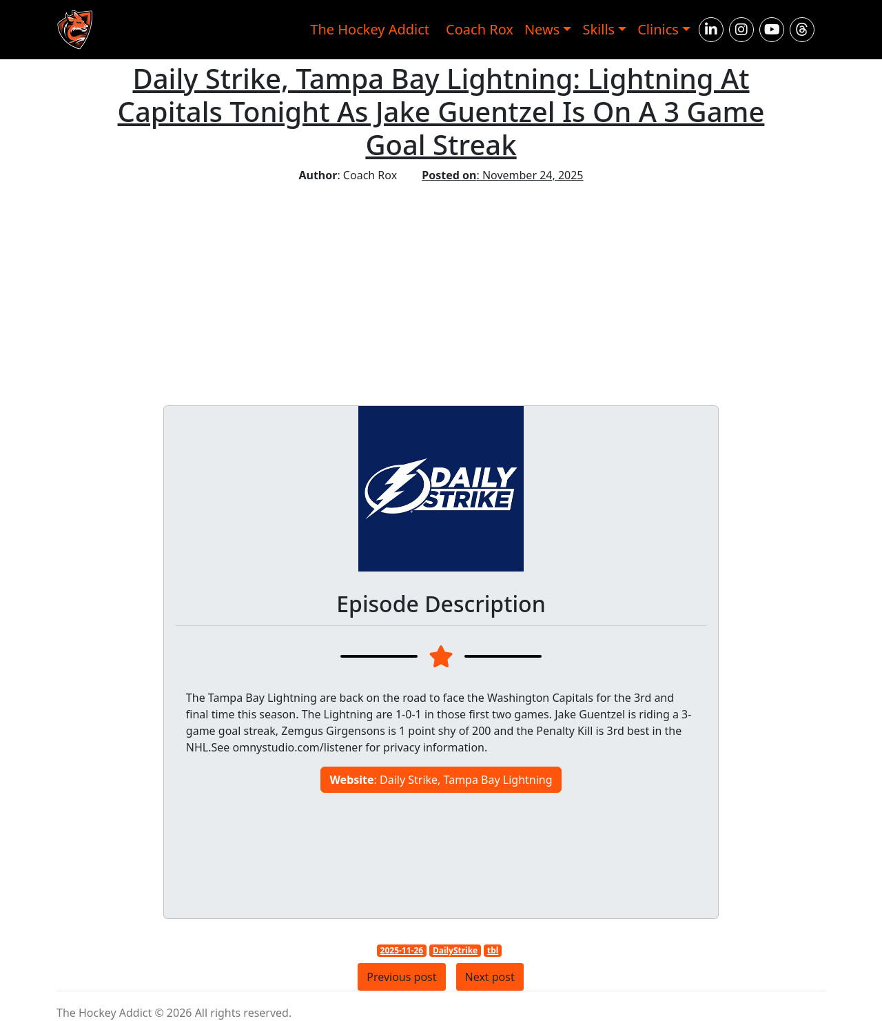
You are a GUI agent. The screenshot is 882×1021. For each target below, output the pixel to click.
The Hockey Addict (369, 29)
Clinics (658, 29)
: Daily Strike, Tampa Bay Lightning (440, 779)
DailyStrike (455, 950)
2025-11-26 (402, 950)
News (542, 29)
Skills (598, 29)
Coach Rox (479, 29)
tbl (492, 950)
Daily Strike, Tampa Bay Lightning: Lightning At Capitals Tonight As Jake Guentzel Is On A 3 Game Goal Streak (441, 111)
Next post (490, 976)
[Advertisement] (441, 286)
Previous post (401, 976)
